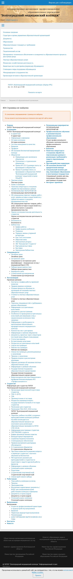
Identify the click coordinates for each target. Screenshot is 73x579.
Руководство (8, 48)
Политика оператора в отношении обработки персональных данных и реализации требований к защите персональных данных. (56, 156)
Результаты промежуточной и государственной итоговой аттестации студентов (25, 402)
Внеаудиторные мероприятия (22, 436)
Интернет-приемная (54, 182)
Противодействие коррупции (57, 163)
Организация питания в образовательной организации (23, 76)
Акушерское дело (17, 271)
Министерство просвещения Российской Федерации (19, 555)
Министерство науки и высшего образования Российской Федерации (53, 555)
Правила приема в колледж (21, 286)
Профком (14, 148)
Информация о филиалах (20, 138)
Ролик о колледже (18, 184)
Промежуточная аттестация (21, 398)
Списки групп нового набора (21, 477)
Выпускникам (12, 502)
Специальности (13, 252)
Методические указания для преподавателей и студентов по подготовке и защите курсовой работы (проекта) (25, 461)
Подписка (19, 231)
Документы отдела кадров (21, 494)
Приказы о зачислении (19, 356)
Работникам (12, 479)
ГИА (12, 396)
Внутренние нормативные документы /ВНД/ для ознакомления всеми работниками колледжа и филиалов (25, 489)
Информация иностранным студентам (25, 430)
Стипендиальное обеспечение (22, 441)
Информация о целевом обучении (23, 367)
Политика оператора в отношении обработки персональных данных (23, 188)
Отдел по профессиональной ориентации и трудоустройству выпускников (26, 507)
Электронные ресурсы (23, 242)
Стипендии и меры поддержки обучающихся (19, 69)
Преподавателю (17, 485)
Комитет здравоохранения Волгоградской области (19, 548)
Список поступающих (19, 345)
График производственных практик (24, 434)
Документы (7, 38)
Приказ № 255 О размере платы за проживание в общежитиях (28, 166)
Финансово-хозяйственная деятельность (18, 63)
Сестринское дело (17, 259)
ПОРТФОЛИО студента (20, 432)
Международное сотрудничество (15, 72)
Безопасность (16, 220)
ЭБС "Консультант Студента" (25, 244)
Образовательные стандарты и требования (19, 45)
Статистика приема (18, 339)
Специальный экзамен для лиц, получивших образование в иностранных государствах (58, 172)
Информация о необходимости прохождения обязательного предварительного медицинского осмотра (23, 325)
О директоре (16, 134)
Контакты (11, 521)
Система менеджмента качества (23, 144)
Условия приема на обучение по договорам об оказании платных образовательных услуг (23, 290)
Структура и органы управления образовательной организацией (26, 35)
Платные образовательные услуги (15, 60)
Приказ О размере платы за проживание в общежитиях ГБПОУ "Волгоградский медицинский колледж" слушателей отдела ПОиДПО (28, 174)
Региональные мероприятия (57, 125)
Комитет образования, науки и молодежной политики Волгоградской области (54, 539)
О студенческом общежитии (21, 447)
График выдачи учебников (24, 229)
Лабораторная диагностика (21, 267)
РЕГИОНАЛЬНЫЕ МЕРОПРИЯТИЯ (23, 191)
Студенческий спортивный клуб (22, 472)
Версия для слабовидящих (60, 2)
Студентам (11, 383)
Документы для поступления (21, 311)
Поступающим (12, 278)
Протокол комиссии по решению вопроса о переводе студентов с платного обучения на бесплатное (26, 453)
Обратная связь (21, 239)
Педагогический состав (11, 51)
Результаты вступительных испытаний (25, 343)
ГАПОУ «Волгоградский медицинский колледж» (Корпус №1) (30, 85)
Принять (38, 575)
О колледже (11, 129)
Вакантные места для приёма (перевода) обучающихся (23, 66)
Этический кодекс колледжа (21, 468)
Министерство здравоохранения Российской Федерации (54, 548)
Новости (10, 523)
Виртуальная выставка (23, 246)
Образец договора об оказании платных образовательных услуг (26, 363)
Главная (3, 100)
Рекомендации (16, 515)
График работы (20, 227)
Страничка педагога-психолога (22, 439)
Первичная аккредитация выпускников (25, 513)
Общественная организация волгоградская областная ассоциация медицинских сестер (19, 539)
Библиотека (15, 225)
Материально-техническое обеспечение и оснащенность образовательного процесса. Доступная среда (35, 55)
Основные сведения (10, 32)
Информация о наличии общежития (24, 333)
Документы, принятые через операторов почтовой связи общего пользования (26, 336)
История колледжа (18, 140)
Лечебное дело (17, 254)
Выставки (18, 248)
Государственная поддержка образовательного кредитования (23, 370)
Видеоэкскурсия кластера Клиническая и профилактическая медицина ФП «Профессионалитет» (26, 379)
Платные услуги (17, 180)
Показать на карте (36, 92)
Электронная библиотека (24, 250)
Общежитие (15, 155)
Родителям (15, 470)
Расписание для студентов (21, 407)
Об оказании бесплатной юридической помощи (56, 166)
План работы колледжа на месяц (23, 481)
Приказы (14, 483)
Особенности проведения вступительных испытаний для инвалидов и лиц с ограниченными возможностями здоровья (26, 317)
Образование (8, 42)
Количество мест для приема (22, 331)
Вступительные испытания (20, 341)
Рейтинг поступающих (19, 347)
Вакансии (14, 146)
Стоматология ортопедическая (22, 273)
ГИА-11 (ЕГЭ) (16, 394)
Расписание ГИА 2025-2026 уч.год (23, 409)
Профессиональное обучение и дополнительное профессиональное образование (57, 134)
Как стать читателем (23, 237)
